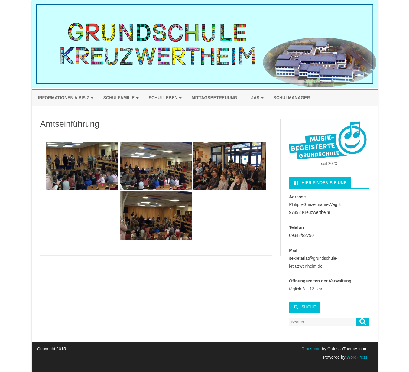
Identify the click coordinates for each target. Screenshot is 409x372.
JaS (255, 97)
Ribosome (310, 348)
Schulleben (163, 97)
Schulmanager (292, 97)
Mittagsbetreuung (214, 97)
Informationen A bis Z (63, 97)
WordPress (356, 357)
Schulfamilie (119, 97)
